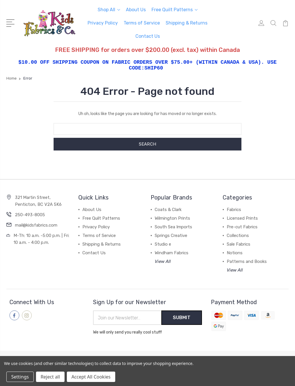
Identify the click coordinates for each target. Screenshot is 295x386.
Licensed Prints (242, 218)
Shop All (109, 9)
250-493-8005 (30, 214)
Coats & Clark (168, 209)
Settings (20, 377)
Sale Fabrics (238, 244)
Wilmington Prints (172, 218)
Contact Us (147, 36)
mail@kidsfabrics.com (36, 225)
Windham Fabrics (171, 252)
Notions (235, 252)
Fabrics (234, 209)
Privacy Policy (103, 23)
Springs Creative (171, 235)
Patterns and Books (247, 261)
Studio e (163, 244)
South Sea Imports (173, 226)
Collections (238, 235)
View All (163, 261)
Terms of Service (142, 23)
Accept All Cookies (91, 377)
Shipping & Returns (186, 23)
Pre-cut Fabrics (242, 226)
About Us (136, 9)
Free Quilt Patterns (175, 9)
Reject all (50, 377)
